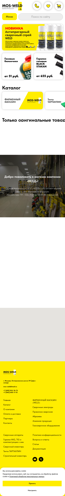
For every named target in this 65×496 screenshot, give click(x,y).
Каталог (7, 405)
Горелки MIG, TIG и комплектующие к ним (13, 440)
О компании (9, 409)
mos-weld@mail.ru (10, 387)
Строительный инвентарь (15, 456)
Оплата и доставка (12, 414)
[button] (9, 16)
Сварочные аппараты (13, 435)
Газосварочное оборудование (46, 425)
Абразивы (37, 416)
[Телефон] (41, 461)
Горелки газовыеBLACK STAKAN (41, 62)
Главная (6, 400)
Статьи (36, 444)
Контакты (7, 423)
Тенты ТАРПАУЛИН (12, 451)
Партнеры (8, 418)
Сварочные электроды (43, 407)
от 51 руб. (11, 76)
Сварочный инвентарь (13, 446)
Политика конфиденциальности (47, 435)
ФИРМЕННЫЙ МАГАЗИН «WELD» (44, 401)
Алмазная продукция (42, 421)
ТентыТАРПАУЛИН (54, 100)
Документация (39, 449)
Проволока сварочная (43, 412)
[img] (16, 66)
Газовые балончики (11, 60)
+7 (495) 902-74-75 (10, 390)
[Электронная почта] (35, 461)
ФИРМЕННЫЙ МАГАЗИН (12, 100)
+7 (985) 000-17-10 (10, 392)
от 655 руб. (44, 76)
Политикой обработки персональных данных (26, 477)
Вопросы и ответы (41, 439)
